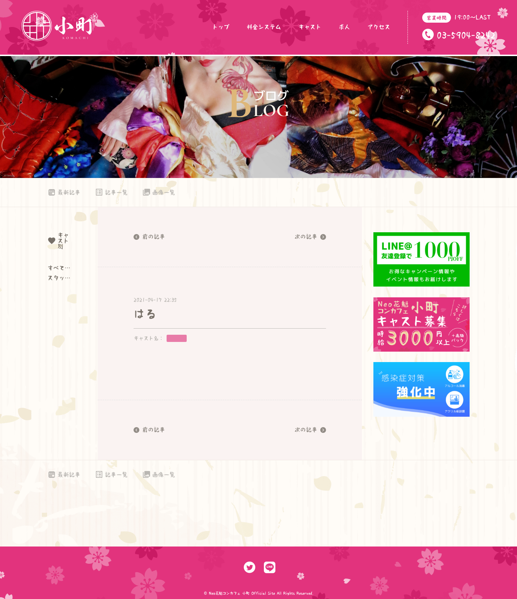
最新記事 (63, 192)
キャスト (309, 27)
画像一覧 (158, 192)
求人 (344, 27)
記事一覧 (111, 192)
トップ (220, 27)
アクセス (378, 27)
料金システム (264, 27)
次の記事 (310, 237)
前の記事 (149, 237)
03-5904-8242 (466, 35)
